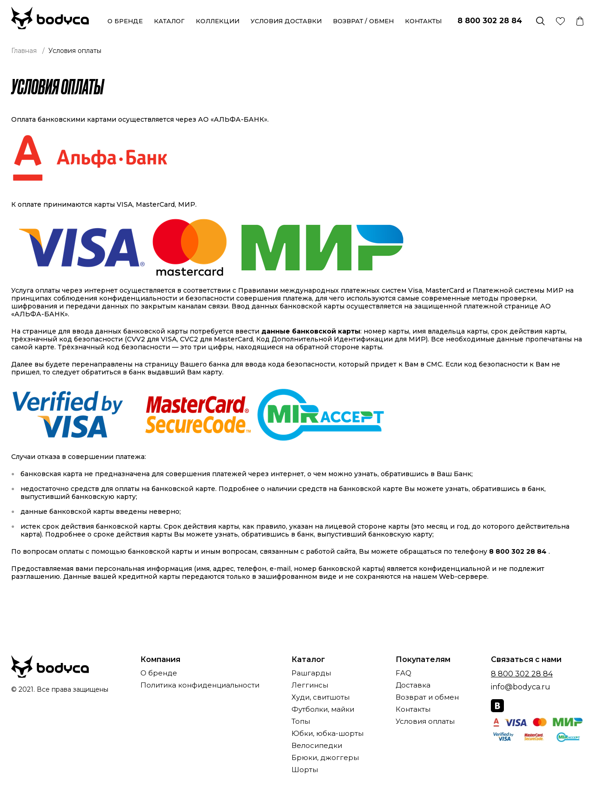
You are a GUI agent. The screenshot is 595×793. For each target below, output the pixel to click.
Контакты (423, 21)
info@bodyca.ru (520, 686)
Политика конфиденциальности (199, 685)
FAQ (403, 673)
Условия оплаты (425, 722)
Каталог (169, 21)
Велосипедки (316, 746)
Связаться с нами (526, 659)
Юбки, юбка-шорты (327, 734)
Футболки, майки (322, 710)
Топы (300, 722)
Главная (24, 50)
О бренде (125, 21)
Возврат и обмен (427, 697)
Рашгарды (311, 673)
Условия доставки (286, 21)
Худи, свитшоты (320, 697)
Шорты (304, 770)
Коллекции (217, 21)
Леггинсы (309, 685)
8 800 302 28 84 (489, 20)
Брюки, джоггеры (325, 758)
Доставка (413, 685)
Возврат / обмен (363, 21)
